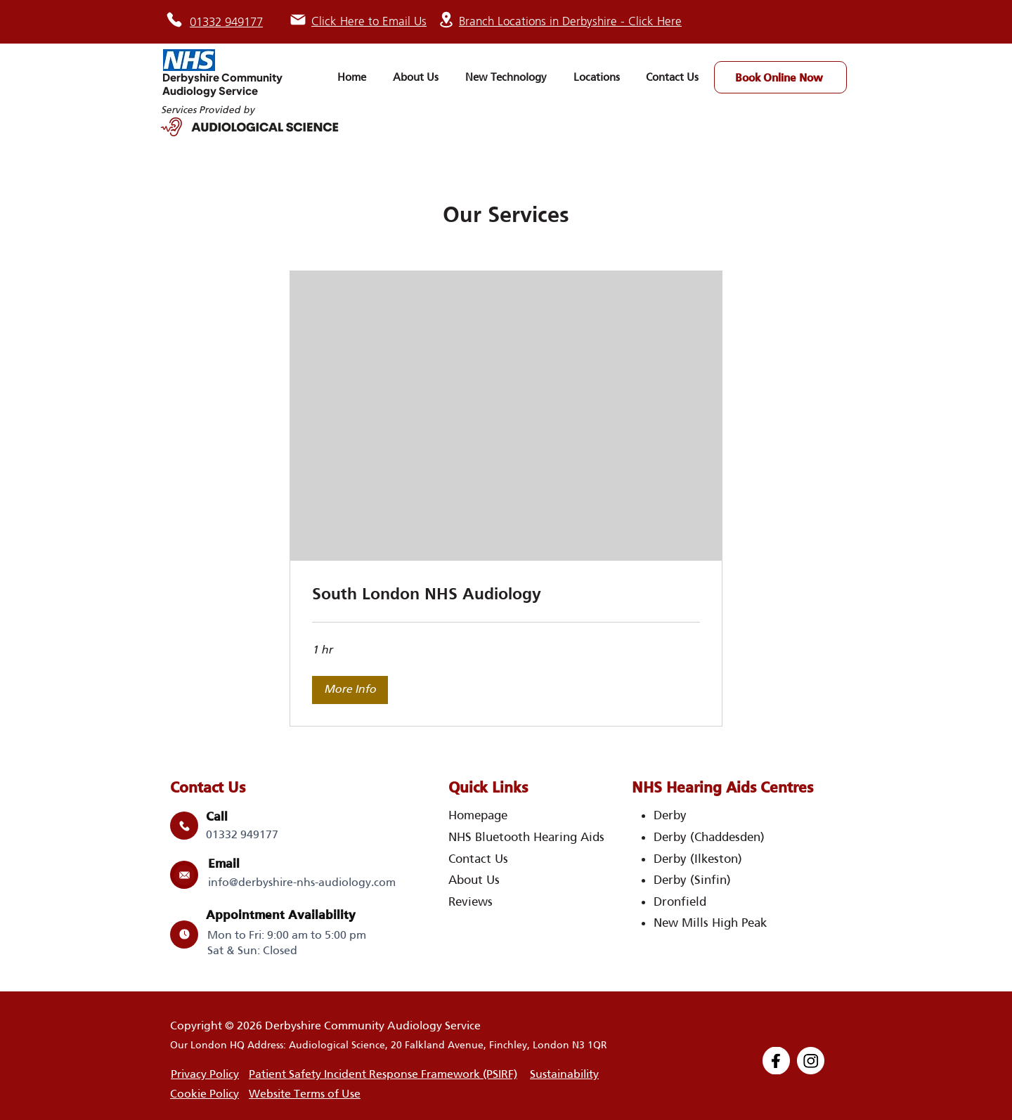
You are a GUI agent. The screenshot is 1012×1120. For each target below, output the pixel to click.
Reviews (470, 901)
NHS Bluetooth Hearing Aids (526, 837)
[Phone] (174, 20)
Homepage (477, 815)
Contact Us (478, 859)
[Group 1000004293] (776, 1060)
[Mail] (298, 20)
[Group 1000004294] (810, 1060)
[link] (506, 593)
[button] (350, 690)
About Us (474, 880)
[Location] (446, 19)
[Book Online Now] (780, 77)
